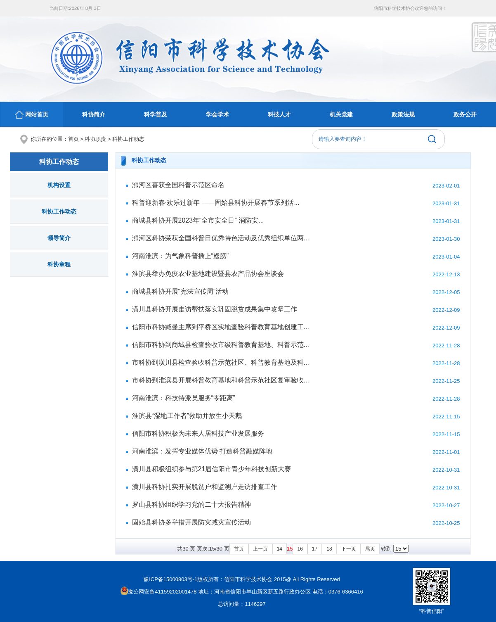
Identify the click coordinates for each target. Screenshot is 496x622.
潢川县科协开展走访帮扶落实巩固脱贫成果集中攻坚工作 (214, 309)
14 (279, 549)
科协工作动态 (128, 139)
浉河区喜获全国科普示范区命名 (178, 184)
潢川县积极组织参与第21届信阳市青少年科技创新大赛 (211, 468)
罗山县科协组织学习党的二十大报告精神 (191, 504)
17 (314, 549)
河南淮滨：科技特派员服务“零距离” (184, 397)
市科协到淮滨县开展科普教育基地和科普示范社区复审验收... (220, 380)
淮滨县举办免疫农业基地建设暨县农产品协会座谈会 (208, 273)
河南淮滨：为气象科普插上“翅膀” (180, 255)
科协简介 (93, 114)
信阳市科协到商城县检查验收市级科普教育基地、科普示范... (220, 344)
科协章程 (59, 264)
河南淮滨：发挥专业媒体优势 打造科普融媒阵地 (202, 451)
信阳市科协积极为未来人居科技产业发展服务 (198, 433)
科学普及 (155, 114)
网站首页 (31, 115)
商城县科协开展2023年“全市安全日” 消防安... (198, 220)
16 (299, 549)
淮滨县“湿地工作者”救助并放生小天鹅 (187, 415)
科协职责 (95, 139)
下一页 (348, 549)
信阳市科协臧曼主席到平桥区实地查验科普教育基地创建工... (220, 326)
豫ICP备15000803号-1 (170, 579)
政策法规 (403, 114)
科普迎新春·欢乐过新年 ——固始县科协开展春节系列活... (216, 202)
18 (329, 549)
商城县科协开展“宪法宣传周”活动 (180, 291)
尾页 (370, 549)
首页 (73, 139)
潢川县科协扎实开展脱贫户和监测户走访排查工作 (204, 486)
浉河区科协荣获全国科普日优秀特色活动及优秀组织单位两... (220, 238)
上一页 (260, 549)
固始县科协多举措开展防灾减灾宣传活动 (191, 522)
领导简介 (59, 238)
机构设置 (59, 185)
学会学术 (217, 114)
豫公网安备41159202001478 (158, 592)
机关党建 (341, 114)
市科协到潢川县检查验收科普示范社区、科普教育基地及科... (220, 362)
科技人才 (279, 114)
